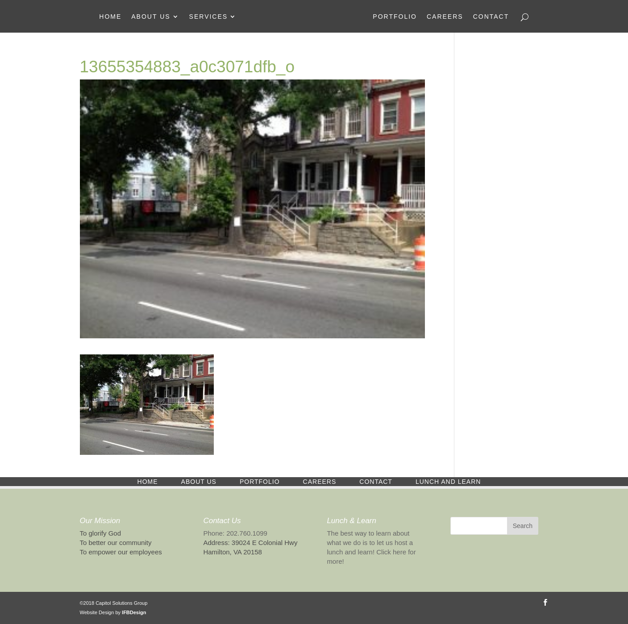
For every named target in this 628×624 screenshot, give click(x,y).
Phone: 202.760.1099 (235, 533)
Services (208, 16)
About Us (150, 16)
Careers (445, 16)
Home (110, 16)
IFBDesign (134, 612)
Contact (491, 16)
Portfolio (395, 16)
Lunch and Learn (448, 481)
